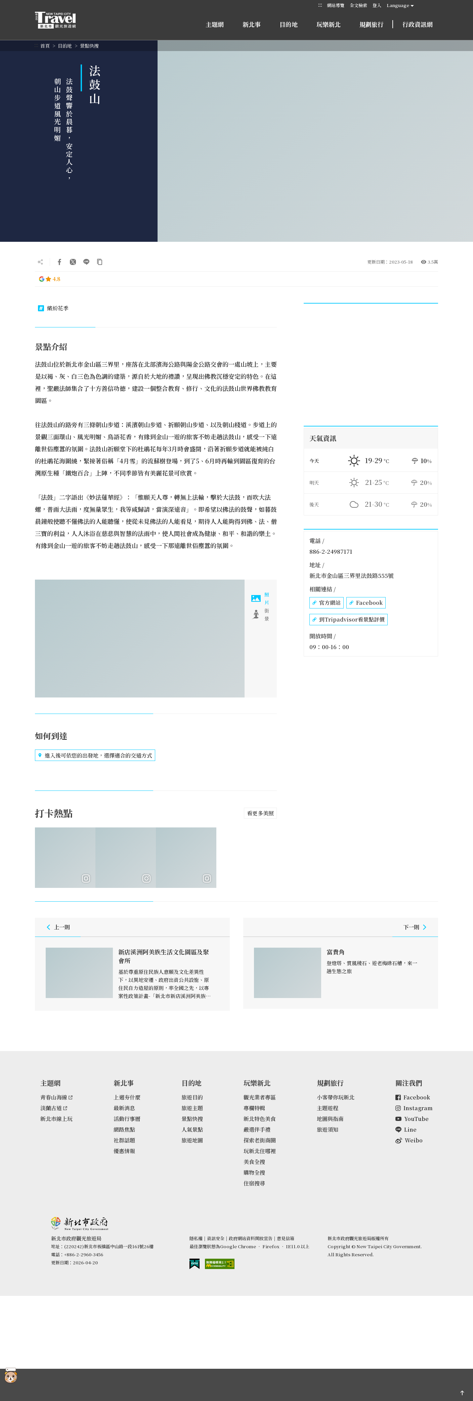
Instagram (414, 1110)
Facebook (366, 603)
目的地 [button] (289, 24)
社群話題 (124, 1142)
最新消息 (124, 1110)
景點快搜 (89, 45)
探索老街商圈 (260, 1142)
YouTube (412, 1121)
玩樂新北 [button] (328, 24)
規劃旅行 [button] (371, 24)
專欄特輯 (254, 1110)
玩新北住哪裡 (260, 1153)
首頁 (45, 45)
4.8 (49, 279)
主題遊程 (327, 1110)
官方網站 (326, 603)
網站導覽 (335, 5)
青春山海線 (56, 1099)
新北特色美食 (260, 1121)
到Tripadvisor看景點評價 (348, 620)
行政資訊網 (417, 24)
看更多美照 (260, 813)
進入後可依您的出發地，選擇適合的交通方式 (95, 755)
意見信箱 (285, 1240)
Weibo (409, 1142)
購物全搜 (254, 1174)
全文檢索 (358, 5)
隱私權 (196, 1240)
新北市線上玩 (56, 1121)
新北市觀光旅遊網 (62, 20)
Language (398, 5)
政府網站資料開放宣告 (250, 1240)
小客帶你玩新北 (335, 1099)
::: (320, 4)
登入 (377, 5)
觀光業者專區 (260, 1099)
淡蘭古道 (53, 1110)
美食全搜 (254, 1164)
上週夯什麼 (127, 1099)
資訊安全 (215, 1240)
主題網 (215, 24)
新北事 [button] (252, 24)
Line (406, 1131)
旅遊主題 (192, 1110)
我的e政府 (194, 1266)
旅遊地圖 (192, 1142)
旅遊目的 (192, 1099)
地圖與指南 (330, 1121)
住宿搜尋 (254, 1185)
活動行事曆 (127, 1121)
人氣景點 (192, 1131)
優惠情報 (124, 1153)
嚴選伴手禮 (257, 1131)
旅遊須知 (327, 1131)
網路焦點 (124, 1131)
